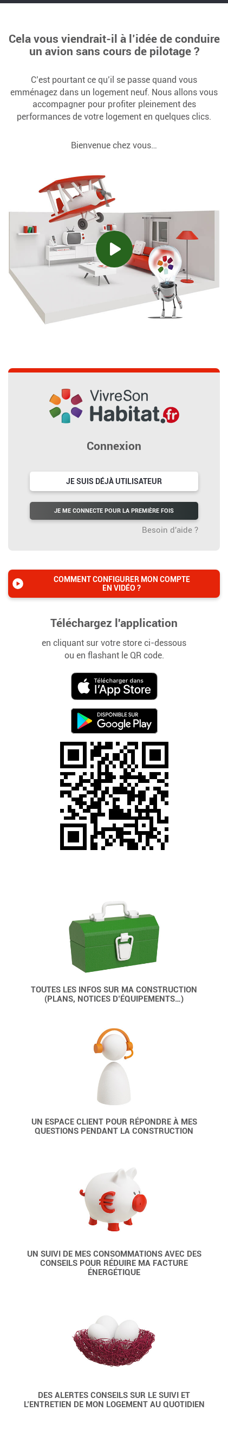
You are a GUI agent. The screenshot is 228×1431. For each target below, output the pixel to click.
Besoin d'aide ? (170, 530)
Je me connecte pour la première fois (114, 510)
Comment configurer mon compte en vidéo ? (122, 583)
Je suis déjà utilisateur (114, 481)
